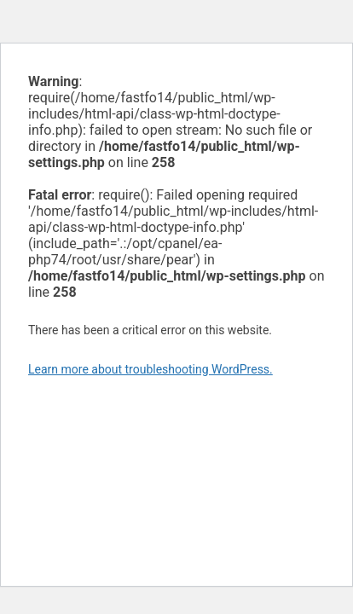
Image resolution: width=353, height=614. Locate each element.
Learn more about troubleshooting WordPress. (150, 369)
